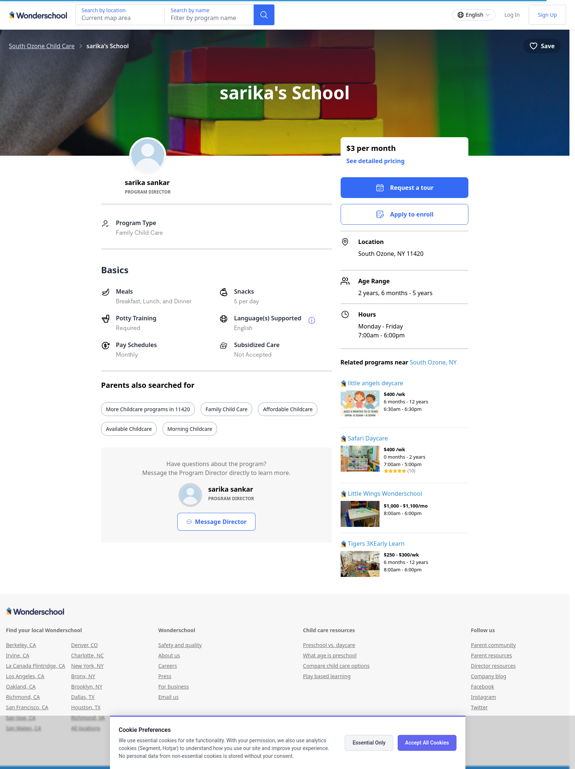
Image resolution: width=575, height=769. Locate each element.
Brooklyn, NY (86, 686)
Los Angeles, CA (25, 676)
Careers (167, 665)
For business (173, 686)
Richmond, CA (23, 696)
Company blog (489, 676)
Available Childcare (129, 428)
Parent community (493, 644)
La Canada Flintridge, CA (35, 665)
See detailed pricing (376, 161)
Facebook (482, 686)
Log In (511, 14)
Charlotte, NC (87, 655)
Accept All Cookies (427, 743)
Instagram (483, 696)
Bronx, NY (83, 676)
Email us (168, 696)
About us (169, 655)
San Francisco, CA (27, 707)
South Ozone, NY (433, 362)
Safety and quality (179, 644)
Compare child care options (336, 665)
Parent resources (491, 655)
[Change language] (474, 14)
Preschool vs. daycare (329, 644)
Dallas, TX (82, 696)
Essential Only (368, 743)
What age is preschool (330, 655)
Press (164, 676)
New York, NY (87, 665)
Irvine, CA (17, 655)
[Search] (264, 14)
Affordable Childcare (287, 409)
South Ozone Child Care (42, 46)
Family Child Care (226, 409)
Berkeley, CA (21, 644)
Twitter (479, 707)
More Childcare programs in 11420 (148, 409)
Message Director (216, 522)
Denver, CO (84, 644)
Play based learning (327, 676)
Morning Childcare (189, 428)
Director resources (493, 665)
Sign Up (547, 14)
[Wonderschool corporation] (285, 612)
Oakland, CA (21, 686)
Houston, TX (86, 707)
